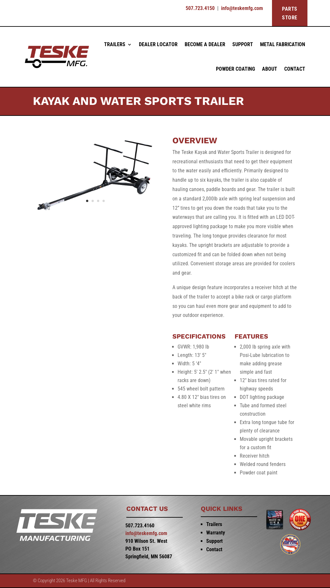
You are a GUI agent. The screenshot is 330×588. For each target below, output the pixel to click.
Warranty (215, 533)
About (269, 69)
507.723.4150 (200, 8)
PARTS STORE (289, 13)
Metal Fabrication (282, 44)
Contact (294, 69)
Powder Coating (235, 69)
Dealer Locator (158, 44)
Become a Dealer (205, 44)
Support (242, 44)
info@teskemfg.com (242, 8)
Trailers (114, 44)
